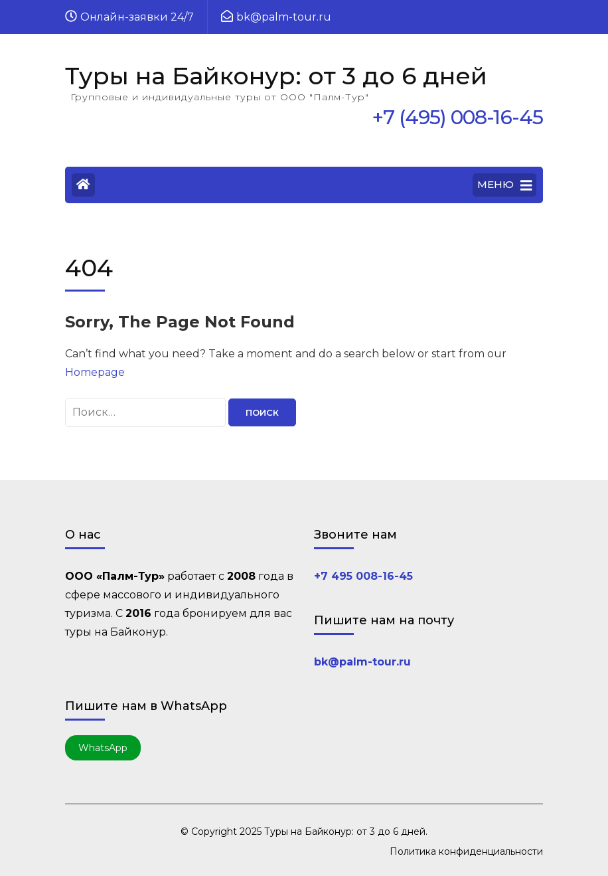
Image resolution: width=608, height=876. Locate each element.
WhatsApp (102, 748)
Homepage (95, 372)
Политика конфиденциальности (466, 851)
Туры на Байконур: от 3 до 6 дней (276, 75)
